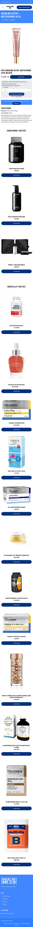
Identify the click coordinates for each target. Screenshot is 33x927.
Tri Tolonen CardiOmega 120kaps (16, 507)
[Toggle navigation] (3, 7)
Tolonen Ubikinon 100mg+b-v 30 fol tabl (16, 802)
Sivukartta (16, 925)
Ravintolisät (5, 20)
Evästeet (16, 923)
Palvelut (6, 899)
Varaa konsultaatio (24, 7)
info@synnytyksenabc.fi (6, 2)
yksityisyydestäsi (18, 96)
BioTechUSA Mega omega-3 (16, 325)
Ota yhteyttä (10, 923)
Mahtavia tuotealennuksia (10, 84)
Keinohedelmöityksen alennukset (11, 85)
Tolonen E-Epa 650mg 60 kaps (16, 423)
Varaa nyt (16, 103)
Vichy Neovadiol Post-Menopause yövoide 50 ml (16, 555)
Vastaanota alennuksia (16, 94)
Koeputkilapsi (7, 896)
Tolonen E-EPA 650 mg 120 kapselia (16, 636)
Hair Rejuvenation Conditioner (16, 217)
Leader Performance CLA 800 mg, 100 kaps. (16, 598)
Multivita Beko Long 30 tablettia (17, 858)
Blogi (5, 904)
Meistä (5, 901)
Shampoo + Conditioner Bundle (16, 265)
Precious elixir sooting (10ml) (16, 385)
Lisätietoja (21, 77)
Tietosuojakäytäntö (25, 923)
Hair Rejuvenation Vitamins (16, 168)
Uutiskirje (5, 87)
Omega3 (12, 20)
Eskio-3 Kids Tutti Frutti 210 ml (16, 471)
